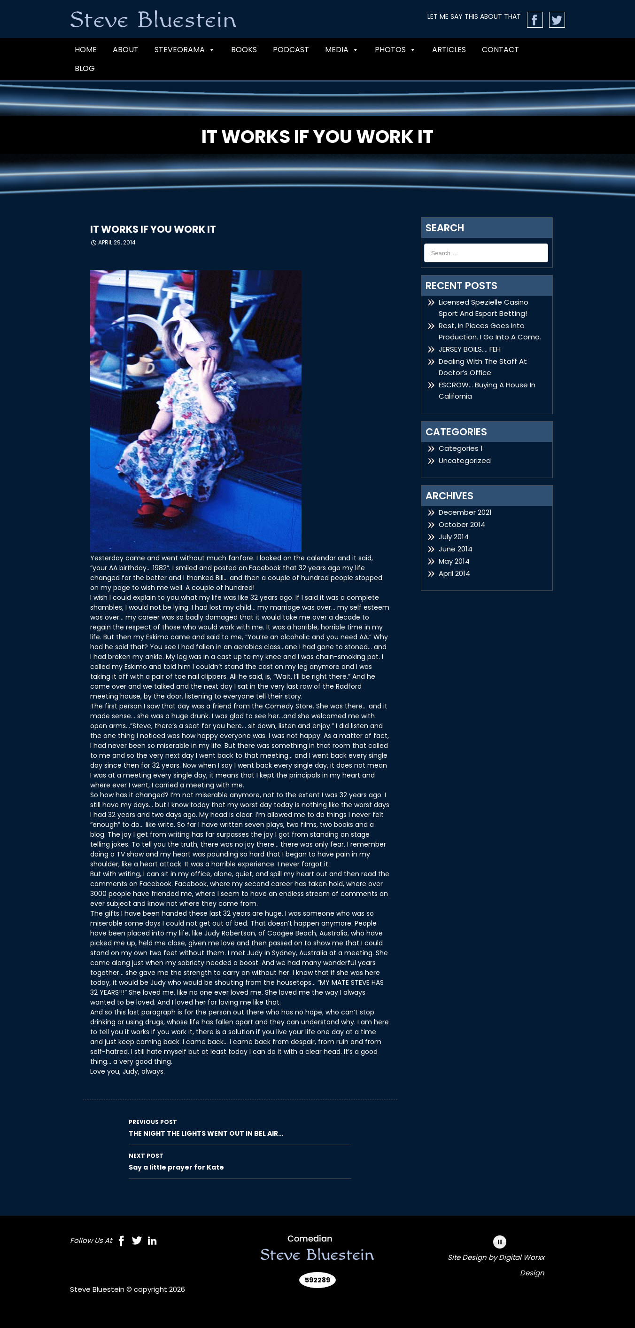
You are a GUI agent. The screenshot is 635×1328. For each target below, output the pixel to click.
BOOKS (244, 49)
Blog (85, 68)
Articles (449, 49)
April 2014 (454, 573)
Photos (395, 49)
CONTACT (500, 49)
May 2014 (454, 561)
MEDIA (342, 49)
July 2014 (454, 537)
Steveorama (185, 49)
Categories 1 (461, 448)
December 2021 (465, 512)
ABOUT (126, 49)
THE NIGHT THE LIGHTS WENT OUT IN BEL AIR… (240, 1127)
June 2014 (455, 549)
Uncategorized (465, 460)
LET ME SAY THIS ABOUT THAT (474, 16)
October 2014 (462, 524)
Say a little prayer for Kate (240, 1161)
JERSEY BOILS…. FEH (470, 349)
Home (86, 49)
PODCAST (291, 49)
